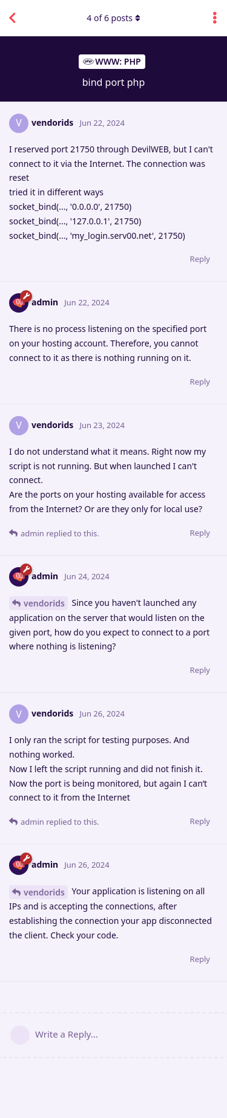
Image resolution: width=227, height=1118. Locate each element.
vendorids (44, 603)
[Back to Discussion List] (12, 18)
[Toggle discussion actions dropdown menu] (215, 18)
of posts (113, 18)
